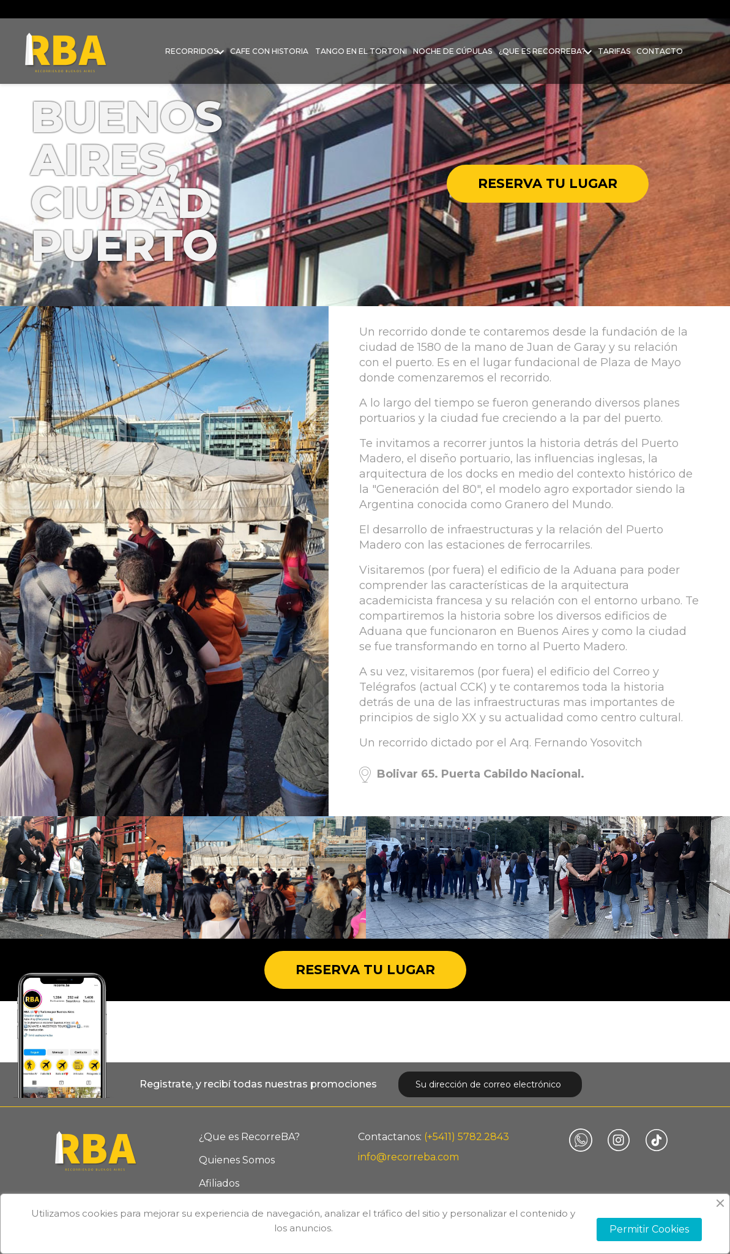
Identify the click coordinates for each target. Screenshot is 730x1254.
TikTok (656, 1140)
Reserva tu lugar (547, 183)
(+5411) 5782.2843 (466, 1137)
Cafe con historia (269, 51)
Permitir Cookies (649, 1229)
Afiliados (219, 1183)
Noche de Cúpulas (452, 51)
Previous (21, 877)
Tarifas (614, 51)
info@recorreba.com (408, 1157)
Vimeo (580, 1140)
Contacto (659, 51)
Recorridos (191, 51)
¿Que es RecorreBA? (542, 51)
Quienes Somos (237, 1160)
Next (708, 877)
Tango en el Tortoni (361, 51)
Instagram (618, 1140)
